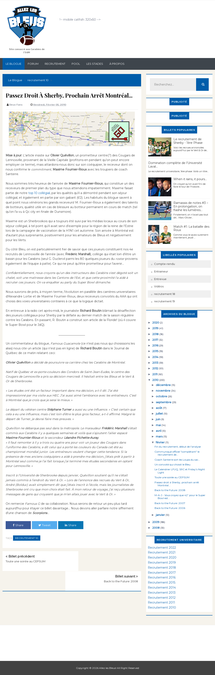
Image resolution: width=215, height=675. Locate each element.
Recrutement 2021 (162, 552)
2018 (155, 334)
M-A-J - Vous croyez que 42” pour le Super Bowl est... (180, 497)
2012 (155, 368)
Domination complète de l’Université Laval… (175, 164)
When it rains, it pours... (190, 179)
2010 (155, 380)
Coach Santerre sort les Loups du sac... (177, 459)
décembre (163, 385)
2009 (156, 522)
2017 (155, 339)
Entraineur (161, 271)
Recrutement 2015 (161, 582)
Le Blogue (13, 63)
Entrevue (160, 279)
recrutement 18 (164, 294)
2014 (155, 357)
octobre (162, 396)
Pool (76, 63)
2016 (155, 345)
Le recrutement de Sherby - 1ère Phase (188, 141)
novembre (163, 390)
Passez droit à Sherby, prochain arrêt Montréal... (177, 484)
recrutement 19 (164, 301)
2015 (155, 351)
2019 (155, 328)
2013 (155, 362)
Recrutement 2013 (162, 592)
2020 (156, 322)
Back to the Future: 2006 (170, 508)
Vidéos (159, 286)
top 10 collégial (39, 193)
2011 (155, 374)
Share (18, 525)
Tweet (44, 525)
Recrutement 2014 (162, 587)
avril (159, 430)
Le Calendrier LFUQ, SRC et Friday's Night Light (180, 471)
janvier (160, 514)
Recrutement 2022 (162, 548)
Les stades (94, 63)
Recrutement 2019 (162, 562)
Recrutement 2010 (162, 607)
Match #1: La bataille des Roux (191, 228)
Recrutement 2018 (162, 567)
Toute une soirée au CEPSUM (25, 561)
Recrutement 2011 (161, 602)
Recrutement (55, 63)
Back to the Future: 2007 (170, 503)
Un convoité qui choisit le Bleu (172, 464)
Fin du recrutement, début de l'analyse (178, 446)
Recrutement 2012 (162, 598)
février (160, 442)
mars (159, 436)
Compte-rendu (164, 264)
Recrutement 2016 (162, 577)
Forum (33, 63)
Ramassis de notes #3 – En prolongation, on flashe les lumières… (190, 206)
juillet (160, 413)
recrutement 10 (26, 538)
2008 (156, 527)
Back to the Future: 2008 (121, 561)
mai (158, 425)
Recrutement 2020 (162, 557)
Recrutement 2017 (162, 573)
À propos (117, 63)
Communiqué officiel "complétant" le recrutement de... (177, 453)
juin (158, 419)
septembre (164, 402)
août (159, 407)
